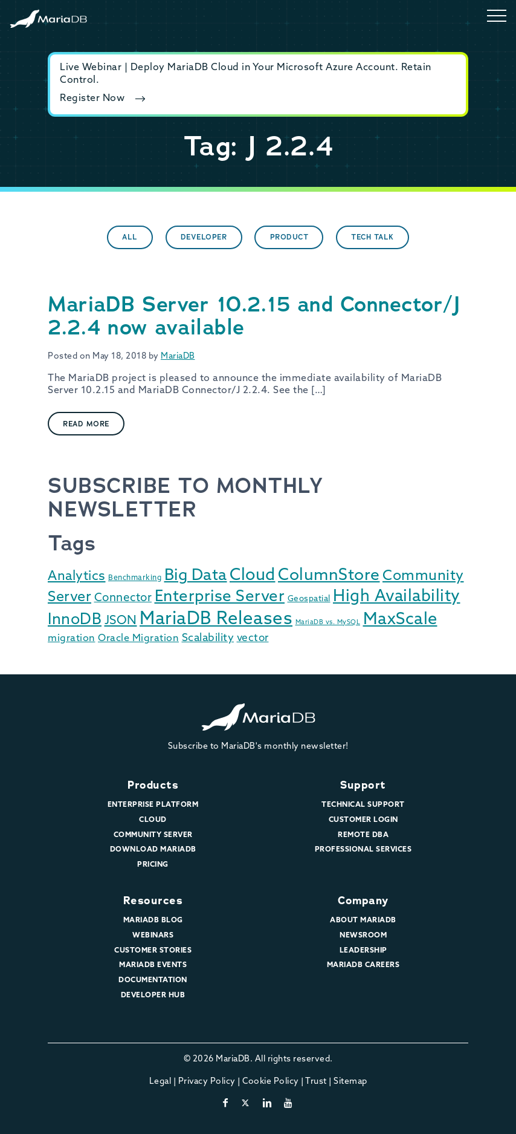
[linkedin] (267, 1104)
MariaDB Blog (153, 920)
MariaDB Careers (363, 965)
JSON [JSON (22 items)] (121, 621)
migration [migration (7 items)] (71, 639)
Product (289, 237)
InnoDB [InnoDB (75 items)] (75, 620)
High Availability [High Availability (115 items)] (396, 597)
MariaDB (178, 356)
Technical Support (363, 805)
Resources (153, 900)
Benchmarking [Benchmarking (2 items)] (134, 578)
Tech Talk (372, 237)
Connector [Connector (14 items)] (123, 598)
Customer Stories (153, 950)
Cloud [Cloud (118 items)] (253, 576)
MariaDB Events (153, 965)
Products (152, 785)
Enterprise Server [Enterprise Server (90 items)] (220, 597)
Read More (86, 424)
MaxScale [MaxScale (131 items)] (400, 619)
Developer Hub (153, 995)
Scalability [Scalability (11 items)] (208, 638)
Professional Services (363, 849)
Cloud (153, 820)
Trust (316, 1081)
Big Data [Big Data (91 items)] (195, 576)
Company (363, 900)
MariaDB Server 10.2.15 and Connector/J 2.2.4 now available (254, 315)
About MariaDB (363, 920)
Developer (204, 237)
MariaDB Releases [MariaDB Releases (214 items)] (216, 619)
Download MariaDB (153, 849)
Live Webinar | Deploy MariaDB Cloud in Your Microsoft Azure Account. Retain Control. (245, 74)
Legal (160, 1081)
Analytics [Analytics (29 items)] (77, 576)
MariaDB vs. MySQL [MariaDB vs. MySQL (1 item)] (328, 622)
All (130, 237)
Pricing (153, 864)
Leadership (363, 950)
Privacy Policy (207, 1081)
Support (363, 785)
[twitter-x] (245, 1104)
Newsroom (363, 935)
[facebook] (225, 1104)
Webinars (152, 935)
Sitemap (350, 1081)
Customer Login (363, 820)
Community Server (153, 835)
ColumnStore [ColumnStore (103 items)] (329, 576)
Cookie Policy (270, 1081)
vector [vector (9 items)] (253, 638)
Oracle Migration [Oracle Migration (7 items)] (138, 639)
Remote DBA (363, 835)
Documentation (152, 980)
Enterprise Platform (153, 805)
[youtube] (288, 1104)
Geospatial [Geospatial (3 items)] (309, 599)
